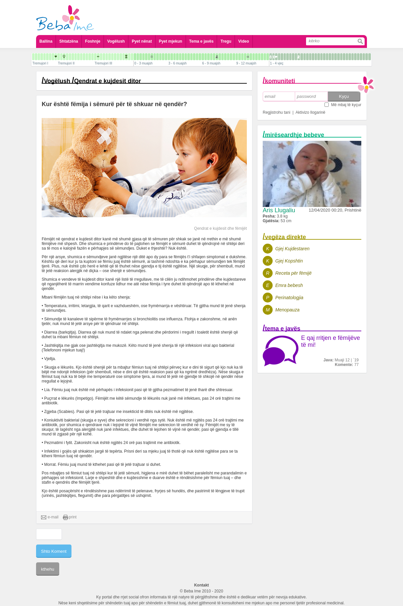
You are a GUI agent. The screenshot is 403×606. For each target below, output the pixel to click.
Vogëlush (116, 41)
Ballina (45, 41)
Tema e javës (201, 41)
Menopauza (287, 309)
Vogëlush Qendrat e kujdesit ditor (92, 81)
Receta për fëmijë (293, 273)
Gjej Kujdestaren (292, 248)
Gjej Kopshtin (289, 260)
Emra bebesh (289, 285)
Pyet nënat (142, 41)
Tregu (225, 41)
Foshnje (92, 41)
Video (243, 41)
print (69, 517)
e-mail (50, 517)
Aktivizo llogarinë (310, 112)
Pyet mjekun (170, 41)
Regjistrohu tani (276, 112)
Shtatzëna (68, 41)
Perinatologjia (289, 297)
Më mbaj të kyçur (346, 104)
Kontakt (201, 585)
